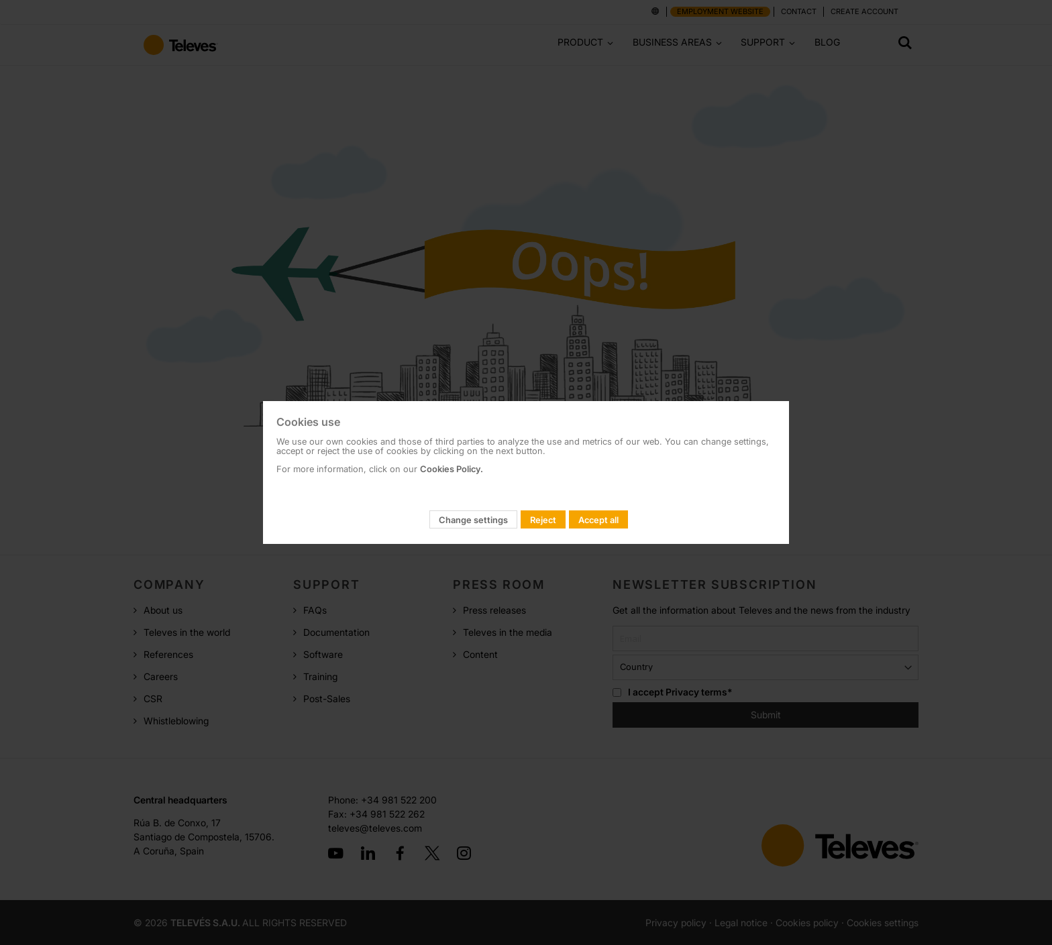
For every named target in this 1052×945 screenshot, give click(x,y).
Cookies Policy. (451, 468)
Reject (543, 519)
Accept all (598, 519)
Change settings (473, 519)
